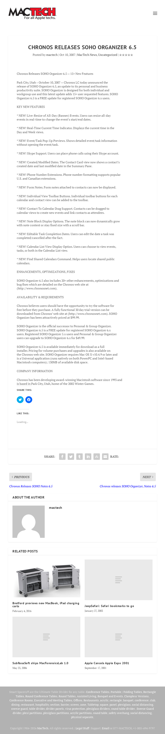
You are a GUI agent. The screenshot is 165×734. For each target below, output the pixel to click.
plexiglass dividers (98, 709)
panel (113, 704)
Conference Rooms (21, 700)
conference (142, 700)
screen (74, 704)
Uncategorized (107, 55)
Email (105, 728)
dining (15, 704)
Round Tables (67, 696)
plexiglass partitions (56, 713)
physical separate (82, 717)
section (55, 704)
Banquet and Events (110, 696)
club (152, 700)
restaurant (27, 704)
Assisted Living (86, 696)
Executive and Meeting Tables (53, 700)
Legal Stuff (82, 728)
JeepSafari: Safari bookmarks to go (109, 606)
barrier (65, 704)
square (104, 704)
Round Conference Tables (41, 696)
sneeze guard (19, 709)
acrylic (104, 700)
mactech (52, 55)
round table (100, 713)
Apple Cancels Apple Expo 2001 (107, 663)
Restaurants (91, 700)
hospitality (42, 704)
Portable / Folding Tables (126, 692)
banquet (128, 700)
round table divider (123, 709)
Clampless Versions (136, 696)
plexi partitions (32, 713)
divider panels (55, 709)
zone (83, 704)
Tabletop (93, 704)
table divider (37, 709)
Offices (77, 700)
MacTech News (87, 55)
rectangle (116, 700)
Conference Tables (97, 692)
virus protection (75, 709)
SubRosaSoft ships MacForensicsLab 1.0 (40, 663)
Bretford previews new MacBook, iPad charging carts (45, 604)
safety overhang (119, 713)
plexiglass (124, 704)
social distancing (142, 704)
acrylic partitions (81, 713)
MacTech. (43, 728)
